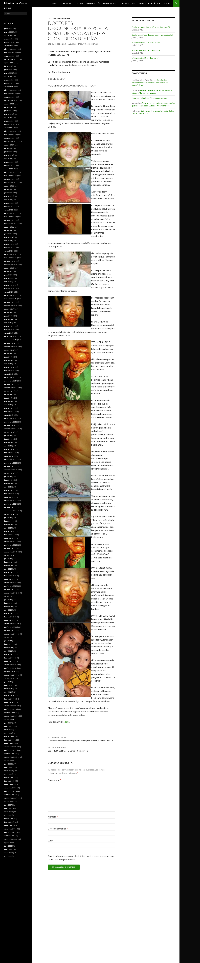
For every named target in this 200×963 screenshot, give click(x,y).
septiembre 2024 (10, 100)
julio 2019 (8, 312)
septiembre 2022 (10, 182)
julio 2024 (8, 107)
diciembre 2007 (10, 788)
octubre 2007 (9, 795)
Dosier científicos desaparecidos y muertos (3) (152, 35)
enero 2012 (8, 620)
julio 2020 (8, 271)
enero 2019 (8, 333)
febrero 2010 (9, 699)
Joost (134, 98)
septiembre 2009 (10, 716)
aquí (67, 721)
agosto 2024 (9, 104)
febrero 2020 (9, 288)
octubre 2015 (9, 466)
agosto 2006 (9, 842)
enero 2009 (8, 743)
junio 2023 (8, 152)
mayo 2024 (8, 114)
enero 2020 (8, 292)
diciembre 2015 (10, 459)
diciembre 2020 (10, 254)
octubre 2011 (9, 630)
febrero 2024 (9, 124)
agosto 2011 (9, 637)
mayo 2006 (8, 853)
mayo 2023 (8, 155)
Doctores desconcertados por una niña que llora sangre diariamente (81, 738)
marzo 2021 (9, 244)
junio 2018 (8, 357)
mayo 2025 (8, 73)
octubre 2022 (9, 179)
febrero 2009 (9, 740)
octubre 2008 (9, 754)
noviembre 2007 (10, 791)
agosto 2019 (9, 309)
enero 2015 (8, 497)
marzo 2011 (9, 654)
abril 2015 (8, 487)
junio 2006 (8, 849)
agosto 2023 (9, 145)
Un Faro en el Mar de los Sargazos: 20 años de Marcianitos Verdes (152, 91)
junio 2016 (8, 439)
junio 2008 (8, 767)
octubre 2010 (9, 671)
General (167, 3)
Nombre (53, 816)
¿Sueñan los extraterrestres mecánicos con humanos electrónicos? (150, 82)
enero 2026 (8, 46)
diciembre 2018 (10, 336)
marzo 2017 (9, 408)
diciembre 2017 (10, 377)
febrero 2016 (9, 453)
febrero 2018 (9, 370)
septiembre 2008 (10, 757)
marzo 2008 (9, 777)
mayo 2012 (8, 606)
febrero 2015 (9, 494)
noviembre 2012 (10, 586)
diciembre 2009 (10, 706)
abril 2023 (8, 158)
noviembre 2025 (10, 52)
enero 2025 (8, 87)
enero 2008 (8, 784)
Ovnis (54, 3)
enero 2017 (8, 415)
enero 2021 (8, 251)
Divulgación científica (148, 3)
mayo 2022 (8, 196)
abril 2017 (8, 405)
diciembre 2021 (10, 213)
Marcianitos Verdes (15, 3)
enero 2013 (8, 579)
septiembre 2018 (10, 347)
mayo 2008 (8, 771)
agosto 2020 (9, 268)
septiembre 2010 (10, 675)
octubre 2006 (9, 836)
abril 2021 (8, 241)
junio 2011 (8, 644)
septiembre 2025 (10, 59)
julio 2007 (8, 805)
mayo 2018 (8, 360)
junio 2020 (8, 275)
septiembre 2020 (10, 264)
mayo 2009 (8, 730)
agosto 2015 (9, 473)
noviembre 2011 (10, 627)
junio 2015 (8, 480)
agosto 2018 (9, 350)
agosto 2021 (9, 227)
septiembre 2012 (10, 593)
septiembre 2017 (10, 388)
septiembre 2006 (10, 839)
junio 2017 (8, 398)
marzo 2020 (9, 285)
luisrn (73, 44)
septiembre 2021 (10, 223)
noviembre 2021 (10, 217)
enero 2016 (8, 456)
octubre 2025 (9, 56)
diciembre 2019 (10, 295)
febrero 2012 (9, 617)
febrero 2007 (9, 822)
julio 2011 (8, 641)
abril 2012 (8, 610)
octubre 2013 (9, 548)
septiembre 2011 (10, 634)
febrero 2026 (9, 42)
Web (50, 840)
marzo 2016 (9, 449)
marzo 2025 (9, 80)
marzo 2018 (9, 367)
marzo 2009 (9, 736)
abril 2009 (8, 733)
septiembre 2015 (10, 470)
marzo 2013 (9, 572)
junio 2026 (8, 29)
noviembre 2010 (10, 668)
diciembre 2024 (10, 90)
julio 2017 (8, 394)
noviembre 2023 (10, 135)
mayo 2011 (8, 648)
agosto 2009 (9, 719)
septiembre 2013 (10, 552)
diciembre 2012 (10, 583)
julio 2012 (8, 600)
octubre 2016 (9, 425)
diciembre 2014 (10, 500)
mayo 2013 (8, 565)
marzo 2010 (9, 695)
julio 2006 (8, 846)
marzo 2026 (9, 39)
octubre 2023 (9, 138)
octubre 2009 (9, 712)
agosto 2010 (9, 678)
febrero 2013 (9, 576)
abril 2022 (8, 199)
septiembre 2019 (10, 306)
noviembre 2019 (10, 299)
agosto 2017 (9, 391)
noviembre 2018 (10, 340)
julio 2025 (8, 66)
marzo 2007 (9, 819)
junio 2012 (8, 603)
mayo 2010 (8, 689)
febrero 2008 (9, 781)
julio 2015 (8, 477)
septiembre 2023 (10, 141)
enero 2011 (8, 661)
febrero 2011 (9, 658)
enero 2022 (8, 210)
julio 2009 (8, 723)
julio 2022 (8, 189)
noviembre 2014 (10, 504)
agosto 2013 (9, 555)
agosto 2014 (9, 514)
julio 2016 (8, 435)
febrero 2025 (9, 83)
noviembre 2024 (10, 93)
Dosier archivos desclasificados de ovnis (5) (151, 27)
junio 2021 (8, 234)
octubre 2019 (9, 302)
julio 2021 (8, 230)
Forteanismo (66, 3)
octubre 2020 (9, 261)
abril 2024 (8, 117)
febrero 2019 (9, 329)
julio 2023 (8, 148)
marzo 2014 (9, 531)
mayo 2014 (8, 524)
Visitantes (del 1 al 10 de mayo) (145, 58)
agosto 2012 (9, 596)
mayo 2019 (8, 319)
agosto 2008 (9, 760)
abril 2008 (8, 774)
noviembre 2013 (10, 545)
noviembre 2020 (10, 258)
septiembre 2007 (10, 798)
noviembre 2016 (10, 422)
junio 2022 (8, 193)
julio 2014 (8, 518)
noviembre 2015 (10, 463)
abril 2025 (8, 76)
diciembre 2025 (10, 49)
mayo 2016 (8, 442)
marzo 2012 (9, 613)
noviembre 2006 (10, 832)
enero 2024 (8, 128)
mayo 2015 (8, 483)
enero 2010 (8, 702)
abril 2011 (8, 651)
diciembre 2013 (10, 541)
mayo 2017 (8, 401)
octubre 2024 (9, 97)
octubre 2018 (9, 343)
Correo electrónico (58, 828)
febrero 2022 (9, 206)
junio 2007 (8, 808)
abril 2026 (8, 35)
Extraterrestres (110, 3)
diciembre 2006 (10, 829)
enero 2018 (8, 374)
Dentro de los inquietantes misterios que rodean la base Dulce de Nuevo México (153, 104)
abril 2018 (8, 364)
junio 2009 (8, 726)
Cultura (79, 3)
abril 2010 (8, 692)
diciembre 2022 (10, 172)
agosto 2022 (9, 186)
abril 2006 (8, 856)
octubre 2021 (9, 220)
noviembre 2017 (10, 381)
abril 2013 (8, 569)
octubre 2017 (9, 384)
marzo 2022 (9, 203)
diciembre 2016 (10, 418)
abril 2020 (8, 282)
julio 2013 (8, 559)
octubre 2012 (9, 589)
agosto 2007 (9, 801)
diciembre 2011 (10, 624)
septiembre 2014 (10, 511)
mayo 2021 (8, 237)
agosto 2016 (9, 432)
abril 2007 (8, 815)
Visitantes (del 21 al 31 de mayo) (146, 42)
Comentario (54, 780)
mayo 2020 (8, 278)
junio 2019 (8, 316)
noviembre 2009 (10, 709)
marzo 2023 (9, 162)
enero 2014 (8, 538)
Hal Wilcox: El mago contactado (154, 98)
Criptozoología (128, 3)
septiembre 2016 (10, 429)
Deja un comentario (89, 44)
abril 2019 (8, 323)
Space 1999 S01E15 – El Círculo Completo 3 (81, 749)
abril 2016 (8, 446)
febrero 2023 (9, 165)
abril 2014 (8, 528)
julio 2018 (8, 353)
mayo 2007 (8, 812)
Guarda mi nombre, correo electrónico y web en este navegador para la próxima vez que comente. (81, 858)
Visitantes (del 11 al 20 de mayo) (146, 50)
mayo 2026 (8, 32)
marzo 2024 (9, 121)
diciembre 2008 (10, 747)
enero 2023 (8, 169)
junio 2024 (8, 111)
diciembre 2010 (10, 665)
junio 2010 (8, 685)
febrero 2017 (9, 412)
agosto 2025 (9, 63)
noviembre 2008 (10, 750)
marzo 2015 (9, 490)
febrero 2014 (9, 535)
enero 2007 (8, 825)
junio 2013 (8, 562)
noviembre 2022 (10, 176)
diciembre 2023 (10, 131)
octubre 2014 (9, 507)
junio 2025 (8, 70)
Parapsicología (93, 3)
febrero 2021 (9, 247)
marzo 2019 (9, 326)
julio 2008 (8, 764)
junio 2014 (8, 521)
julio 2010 (8, 682)
